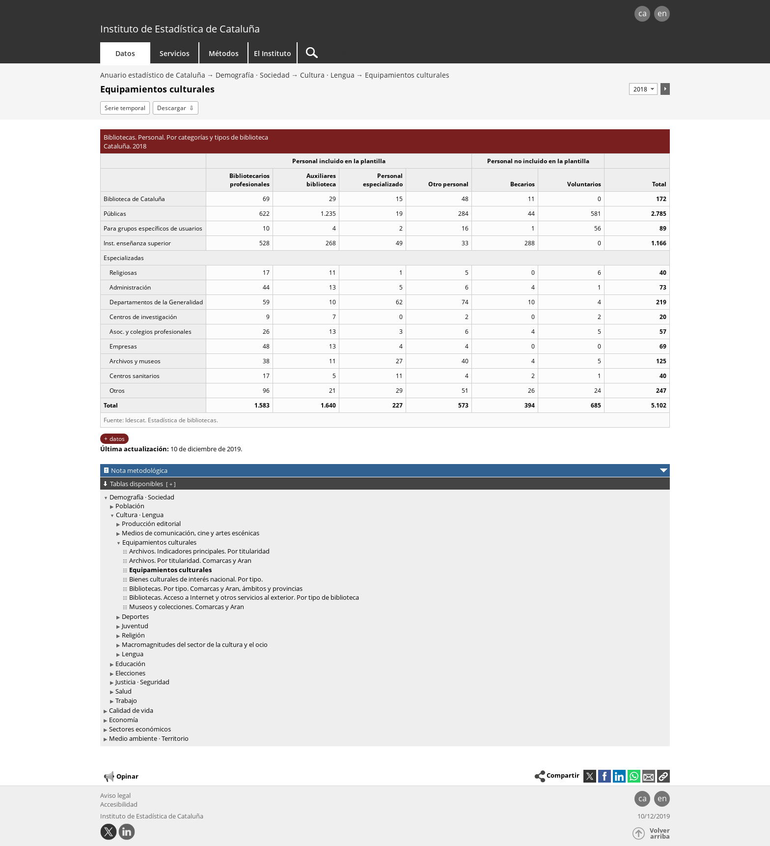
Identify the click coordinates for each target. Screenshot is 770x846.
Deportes (135, 616)
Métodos (224, 53)
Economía (123, 719)
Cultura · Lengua (327, 75)
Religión (133, 635)
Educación (130, 663)
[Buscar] (381, 52)
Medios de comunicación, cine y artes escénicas (190, 532)
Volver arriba (660, 833)
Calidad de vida (131, 710)
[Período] (643, 89)
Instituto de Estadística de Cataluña (180, 28)
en (662, 13)
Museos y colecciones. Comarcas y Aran (186, 606)
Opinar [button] (120, 776)
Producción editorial (151, 523)
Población (129, 505)
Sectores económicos (140, 729)
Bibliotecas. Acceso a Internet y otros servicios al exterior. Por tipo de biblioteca (244, 597)
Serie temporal (125, 108)
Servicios (175, 53)
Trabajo (126, 700)
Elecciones (130, 673)
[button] (663, 776)
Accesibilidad (119, 804)
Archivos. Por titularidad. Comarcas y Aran (190, 560)
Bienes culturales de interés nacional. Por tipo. (196, 579)
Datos (125, 53)
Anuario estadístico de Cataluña (152, 75)
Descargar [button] (171, 108)
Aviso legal (115, 795)
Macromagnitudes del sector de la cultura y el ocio (195, 644)
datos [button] (117, 439)
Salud (123, 691)
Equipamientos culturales (407, 75)
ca (642, 13)
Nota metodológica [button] (139, 470)
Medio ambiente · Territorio (149, 738)
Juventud (135, 625)
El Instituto (272, 53)
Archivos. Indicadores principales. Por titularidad (199, 551)
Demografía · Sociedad (253, 75)
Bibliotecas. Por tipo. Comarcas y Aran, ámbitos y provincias (215, 588)
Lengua (132, 653)
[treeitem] (383, 599)
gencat (214, 14)
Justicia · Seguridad (142, 681)
